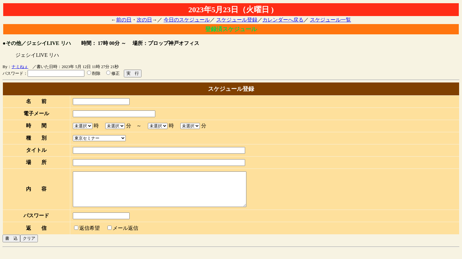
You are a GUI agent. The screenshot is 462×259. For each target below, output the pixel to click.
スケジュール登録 (236, 19)
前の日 (124, 19)
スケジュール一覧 (330, 19)
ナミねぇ (20, 66)
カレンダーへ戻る (283, 19)
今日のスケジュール (187, 19)
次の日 (144, 19)
